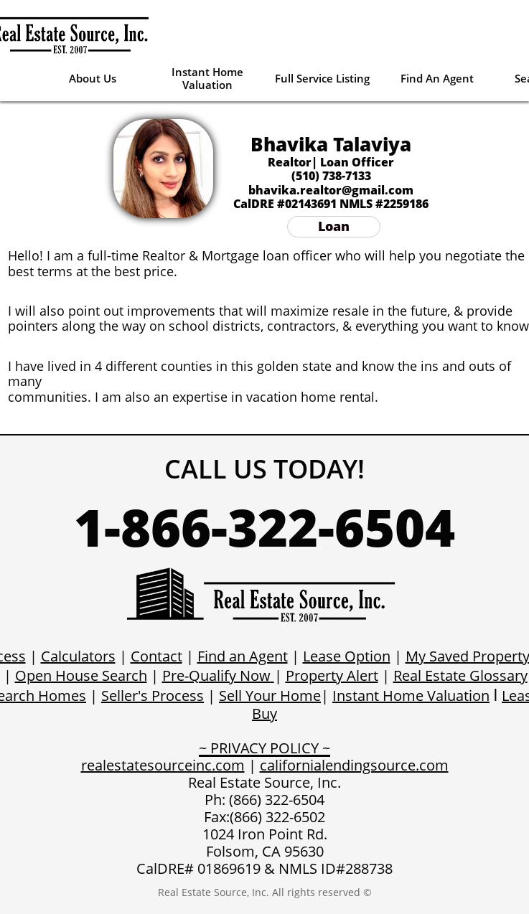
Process (177, 695)
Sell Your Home (270, 695)
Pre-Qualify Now (216, 675)
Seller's (126, 695)
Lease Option (346, 656)
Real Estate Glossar (456, 675)
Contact (156, 656)
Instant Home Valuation (411, 695)
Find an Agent (242, 656)
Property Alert (332, 675)
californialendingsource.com (354, 765)
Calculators (78, 656)
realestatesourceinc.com (163, 765)
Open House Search (81, 675)
